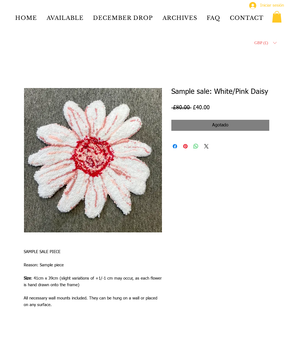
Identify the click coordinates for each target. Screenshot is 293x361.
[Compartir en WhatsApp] (196, 146)
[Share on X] (206, 146)
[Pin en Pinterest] (185, 146)
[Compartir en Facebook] (175, 146)
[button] (277, 17)
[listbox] (265, 43)
